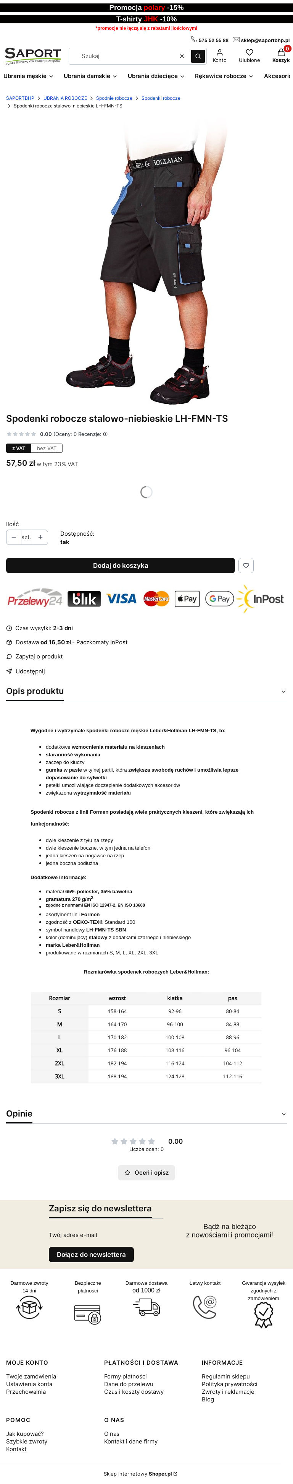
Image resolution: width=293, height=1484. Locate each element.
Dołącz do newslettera (91, 1254)
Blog (208, 1399)
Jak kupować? (25, 1433)
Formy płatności (125, 1376)
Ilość (12, 524)
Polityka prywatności (230, 1384)
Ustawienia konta (29, 1384)
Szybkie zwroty (26, 1441)
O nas (111, 1433)
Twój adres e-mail (73, 1235)
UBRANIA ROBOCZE (65, 98)
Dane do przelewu (128, 1384)
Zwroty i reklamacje (228, 1391)
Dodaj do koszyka (120, 565)
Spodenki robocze (161, 98)
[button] (198, 56)
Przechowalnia (26, 1391)
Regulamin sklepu (226, 1376)
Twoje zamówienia (31, 1376)
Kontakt (16, 1449)
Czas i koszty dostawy (134, 1391)
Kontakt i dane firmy (131, 1441)
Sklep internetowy (138, 1474)
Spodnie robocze (114, 98)
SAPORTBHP (20, 98)
